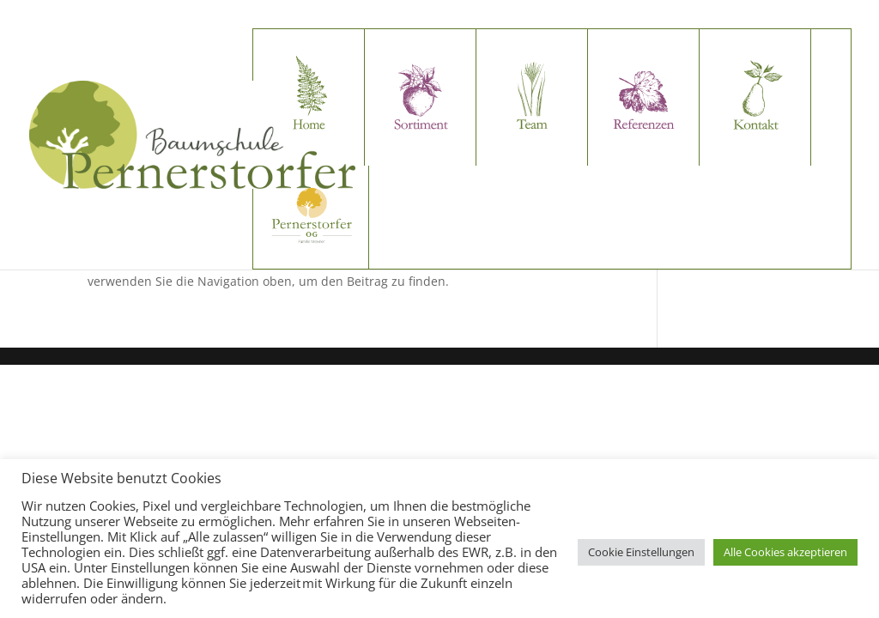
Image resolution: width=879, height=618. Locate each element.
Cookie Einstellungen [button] (641, 552)
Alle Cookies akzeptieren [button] (785, 552)
